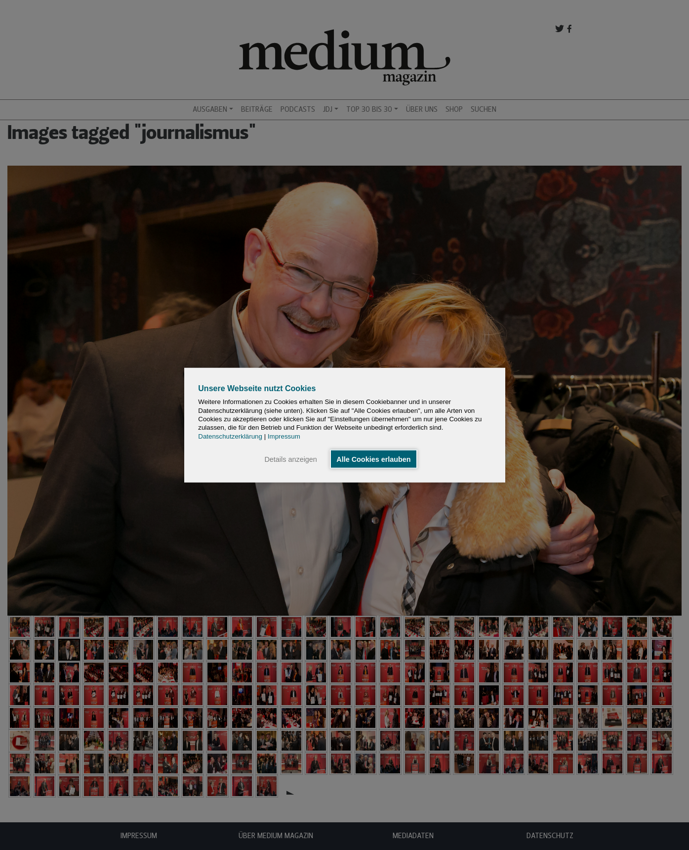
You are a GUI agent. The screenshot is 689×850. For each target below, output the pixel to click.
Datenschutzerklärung (230, 436)
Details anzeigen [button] (290, 459)
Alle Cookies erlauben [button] (373, 459)
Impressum (284, 436)
